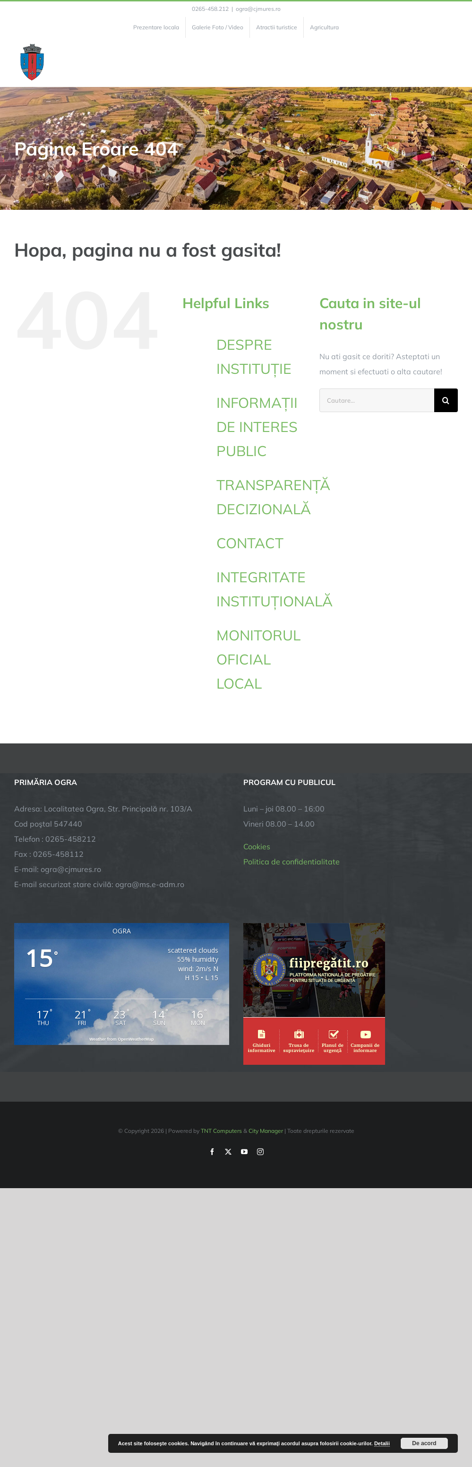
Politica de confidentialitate (291, 861)
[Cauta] (446, 400)
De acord (424, 1443)
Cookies (256, 846)
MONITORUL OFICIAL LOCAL (258, 659)
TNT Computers (221, 1130)
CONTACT (249, 543)
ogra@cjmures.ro (258, 8)
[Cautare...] (376, 400)
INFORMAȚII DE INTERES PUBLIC (257, 427)
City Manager (266, 1130)
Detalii (382, 1443)
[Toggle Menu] (452, 62)
